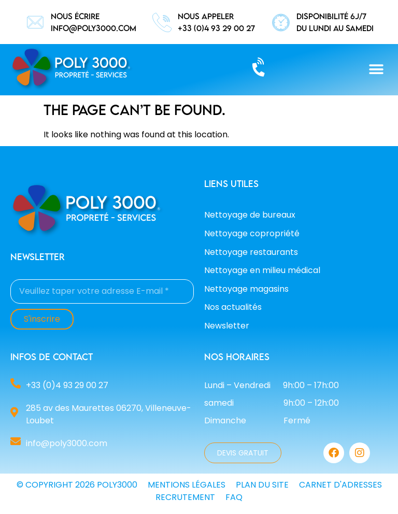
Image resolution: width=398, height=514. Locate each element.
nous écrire (75, 16)
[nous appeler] (162, 22)
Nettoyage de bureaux (249, 215)
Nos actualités (233, 307)
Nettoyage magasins (246, 289)
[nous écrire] (35, 22)
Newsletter (226, 326)
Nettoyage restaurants (251, 252)
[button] (376, 69)
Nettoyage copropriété (252, 233)
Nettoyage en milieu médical (262, 270)
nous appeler (206, 16)
